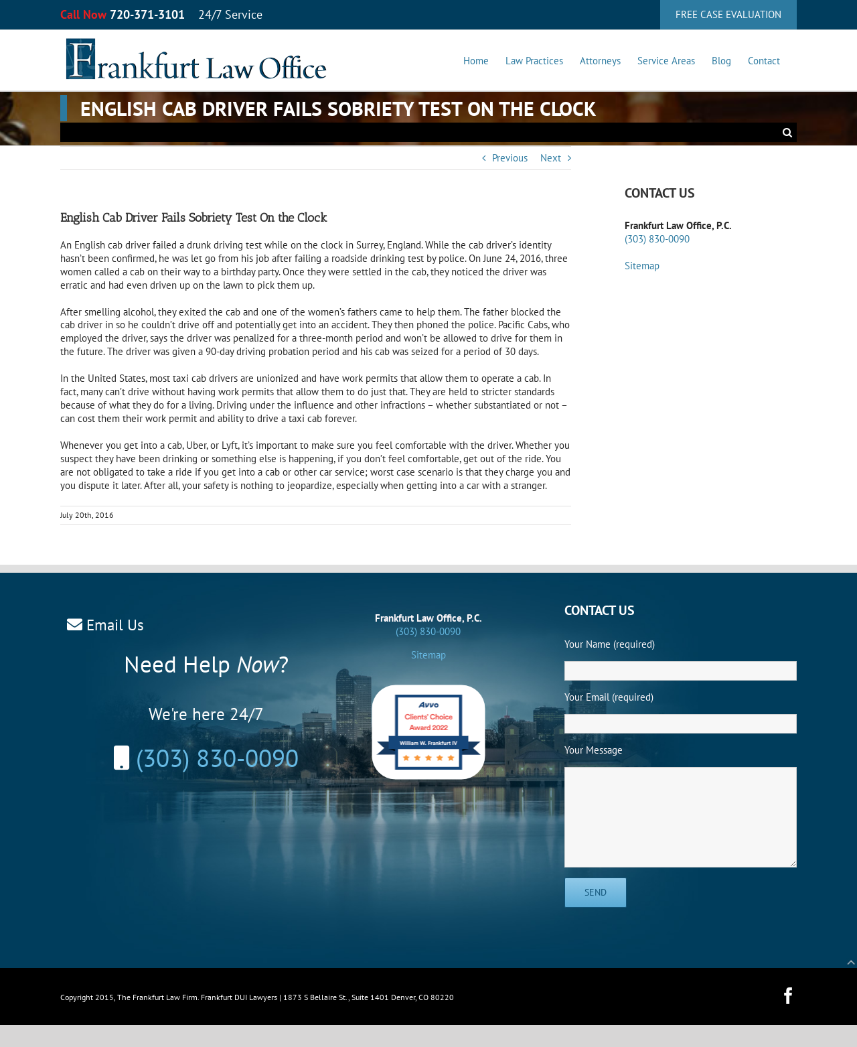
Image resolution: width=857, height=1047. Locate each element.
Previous (510, 157)
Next (550, 157)
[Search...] (418, 132)
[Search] (787, 132)
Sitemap (642, 265)
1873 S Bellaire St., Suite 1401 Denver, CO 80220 (368, 997)
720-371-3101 (147, 14)
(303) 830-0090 (657, 238)
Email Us (115, 624)
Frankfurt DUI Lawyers (239, 997)
